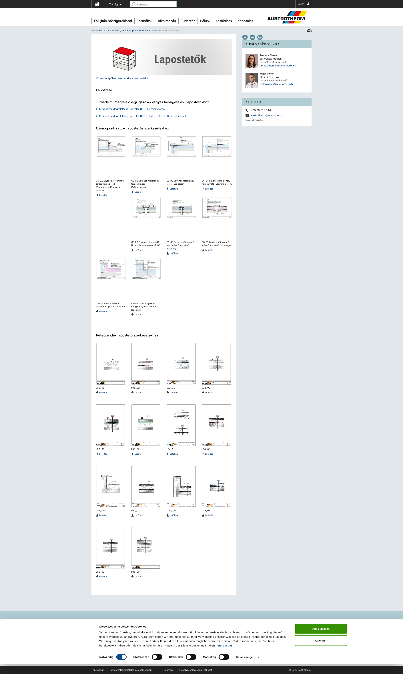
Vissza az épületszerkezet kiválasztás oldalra (122, 78)
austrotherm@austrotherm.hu (268, 115)
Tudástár (188, 21)
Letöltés (103, 195)
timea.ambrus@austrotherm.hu (278, 65)
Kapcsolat (245, 21)
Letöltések (224, 21)
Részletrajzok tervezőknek (136, 30)
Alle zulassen (321, 638)
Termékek (145, 21)
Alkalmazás (167, 21)
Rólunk (205, 21)
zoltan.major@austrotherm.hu (277, 84)
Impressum (224, 655)
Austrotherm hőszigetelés (105, 30)
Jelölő (300, 4)
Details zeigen (245, 666)
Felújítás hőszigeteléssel (113, 21)
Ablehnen (321, 650)
